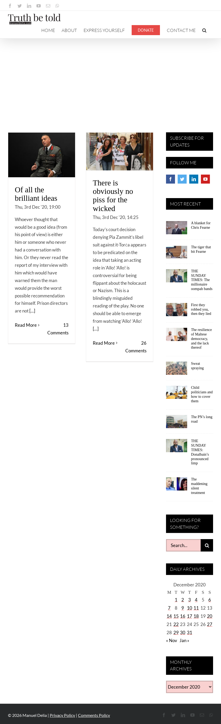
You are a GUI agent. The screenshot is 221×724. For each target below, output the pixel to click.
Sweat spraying (197, 366)
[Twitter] (182, 179)
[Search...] (183, 545)
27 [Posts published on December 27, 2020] (209, 624)
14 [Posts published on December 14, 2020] (169, 616)
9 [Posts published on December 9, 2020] (182, 608)
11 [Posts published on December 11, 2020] (196, 608)
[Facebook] (170, 179)
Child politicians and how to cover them (202, 394)
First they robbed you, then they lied (201, 309)
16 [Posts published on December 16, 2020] (182, 616)
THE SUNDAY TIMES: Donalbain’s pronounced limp (200, 452)
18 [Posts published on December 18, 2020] (196, 616)
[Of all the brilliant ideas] (41, 155)
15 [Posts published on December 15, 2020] (176, 616)
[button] (204, 30)
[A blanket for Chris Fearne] (176, 229)
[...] (32, 311)
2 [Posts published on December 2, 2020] (182, 599)
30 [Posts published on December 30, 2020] (182, 632)
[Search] (207, 545)
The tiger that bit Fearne (201, 249)
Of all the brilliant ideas (36, 193)
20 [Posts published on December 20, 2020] (209, 616)
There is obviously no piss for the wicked (113, 196)
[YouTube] (205, 179)
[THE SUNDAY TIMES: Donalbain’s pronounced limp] (176, 447)
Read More (26, 335)
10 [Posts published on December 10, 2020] (189, 608)
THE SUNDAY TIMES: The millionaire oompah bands (202, 280)
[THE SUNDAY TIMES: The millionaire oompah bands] (176, 277)
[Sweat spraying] (176, 370)
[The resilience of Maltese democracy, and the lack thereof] (176, 336)
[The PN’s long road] (176, 423)
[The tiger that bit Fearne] (176, 253)
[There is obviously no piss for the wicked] (119, 151)
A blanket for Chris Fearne (201, 225)
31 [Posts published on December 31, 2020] (189, 632)
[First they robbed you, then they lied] (176, 311)
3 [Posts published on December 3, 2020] (189, 599)
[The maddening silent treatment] (176, 485)
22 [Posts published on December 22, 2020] (176, 624)
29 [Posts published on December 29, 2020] (176, 632)
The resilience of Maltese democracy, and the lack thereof (201, 338)
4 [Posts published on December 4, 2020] (196, 599)
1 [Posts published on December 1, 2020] (176, 599)
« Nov (171, 640)
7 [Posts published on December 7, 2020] (169, 608)
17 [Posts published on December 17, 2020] (189, 616)
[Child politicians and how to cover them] (176, 394)
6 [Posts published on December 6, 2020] (209, 599)
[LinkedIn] (193, 179)
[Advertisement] (110, 78)
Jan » (184, 640)
